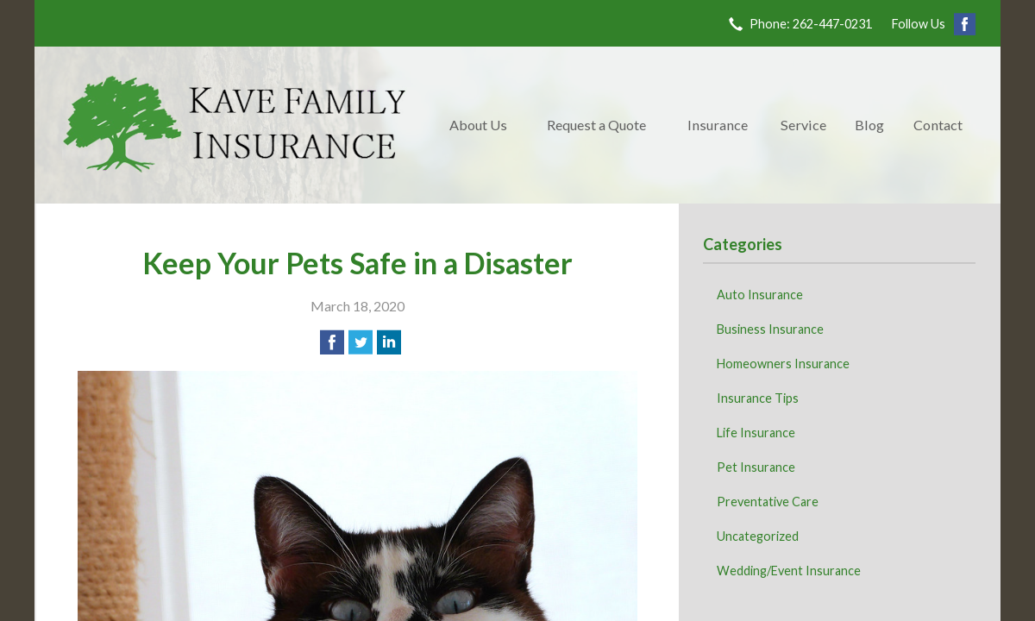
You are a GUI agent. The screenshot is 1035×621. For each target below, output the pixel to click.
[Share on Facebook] (332, 342)
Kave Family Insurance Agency (234, 125)
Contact (938, 124)
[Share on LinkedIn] (389, 342)
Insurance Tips (758, 398)
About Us (478, 124)
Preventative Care (768, 501)
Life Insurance (756, 432)
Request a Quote (596, 124)
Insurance (717, 124)
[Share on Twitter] (360, 342)
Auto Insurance (760, 294)
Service (803, 124)
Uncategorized (758, 536)
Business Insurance (770, 329)
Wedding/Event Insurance (789, 570)
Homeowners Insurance (783, 363)
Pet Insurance (756, 467)
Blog (869, 124)
